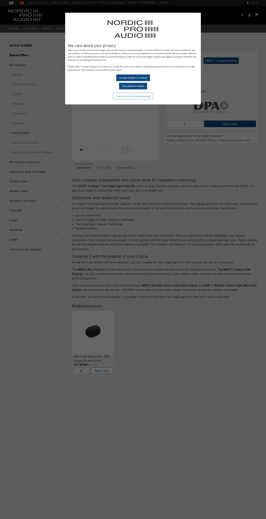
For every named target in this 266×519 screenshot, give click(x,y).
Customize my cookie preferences (133, 96)
